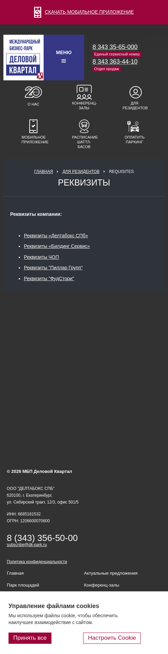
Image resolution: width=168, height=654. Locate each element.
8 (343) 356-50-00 (42, 538)
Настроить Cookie (112, 638)
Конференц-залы (84, 105)
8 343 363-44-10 (115, 61)
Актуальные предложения (111, 573)
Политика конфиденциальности (37, 561)
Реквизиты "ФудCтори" (49, 278)
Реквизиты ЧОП (41, 257)
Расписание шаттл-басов (84, 142)
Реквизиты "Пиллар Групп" (53, 267)
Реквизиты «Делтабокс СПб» (56, 235)
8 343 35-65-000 (115, 47)
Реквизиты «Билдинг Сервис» (57, 246)
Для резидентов (135, 105)
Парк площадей (23, 585)
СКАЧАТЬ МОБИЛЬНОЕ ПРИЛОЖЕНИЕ (84, 12)
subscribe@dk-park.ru (27, 544)
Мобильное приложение (33, 139)
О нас (34, 104)
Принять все (30, 638)
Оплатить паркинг (134, 139)
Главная (43, 171)
